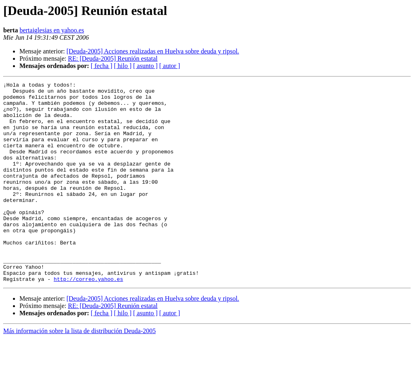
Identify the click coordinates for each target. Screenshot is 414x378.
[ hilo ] (123, 65)
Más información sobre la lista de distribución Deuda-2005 (79, 370)
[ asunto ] (145, 65)
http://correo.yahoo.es (88, 319)
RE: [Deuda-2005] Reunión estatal (113, 58)
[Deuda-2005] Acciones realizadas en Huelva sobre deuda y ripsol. (152, 51)
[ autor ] (169, 65)
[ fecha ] (101, 65)
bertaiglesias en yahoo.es (51, 30)
